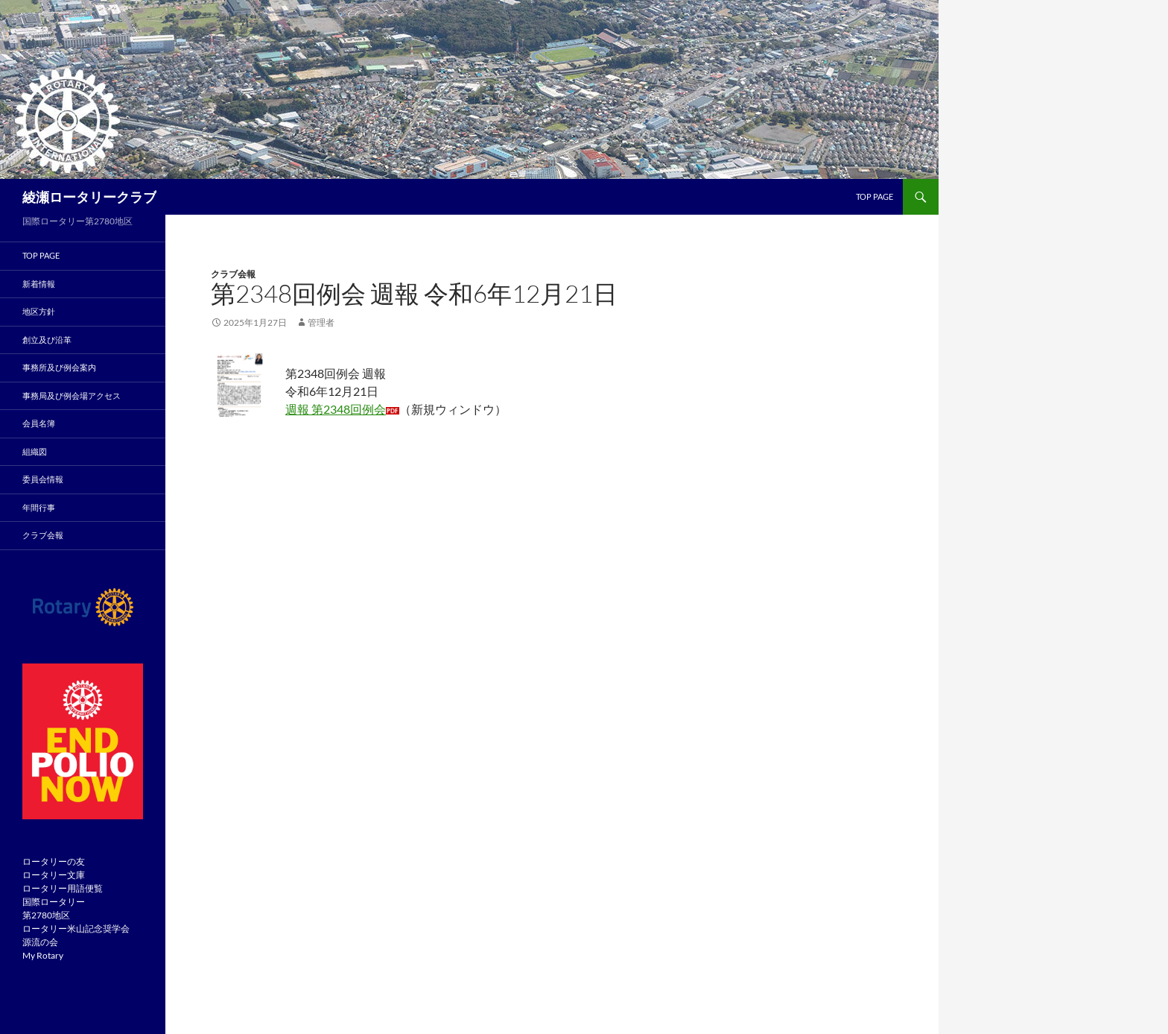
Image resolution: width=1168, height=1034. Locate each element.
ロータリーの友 (53, 861)
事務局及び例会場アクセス (71, 395)
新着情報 (38, 284)
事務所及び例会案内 (59, 367)
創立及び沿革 (47, 339)
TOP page (874, 196)
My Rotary (42, 955)
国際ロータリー (53, 901)
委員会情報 (42, 479)
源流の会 (40, 942)
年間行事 (38, 507)
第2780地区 (46, 915)
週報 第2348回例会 (335, 409)
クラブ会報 (233, 274)
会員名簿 (38, 423)
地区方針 (38, 311)
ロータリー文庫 (53, 874)
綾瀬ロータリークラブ (89, 197)
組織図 (34, 451)
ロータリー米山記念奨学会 (76, 928)
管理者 (321, 322)
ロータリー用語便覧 (62, 888)
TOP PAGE (41, 255)
